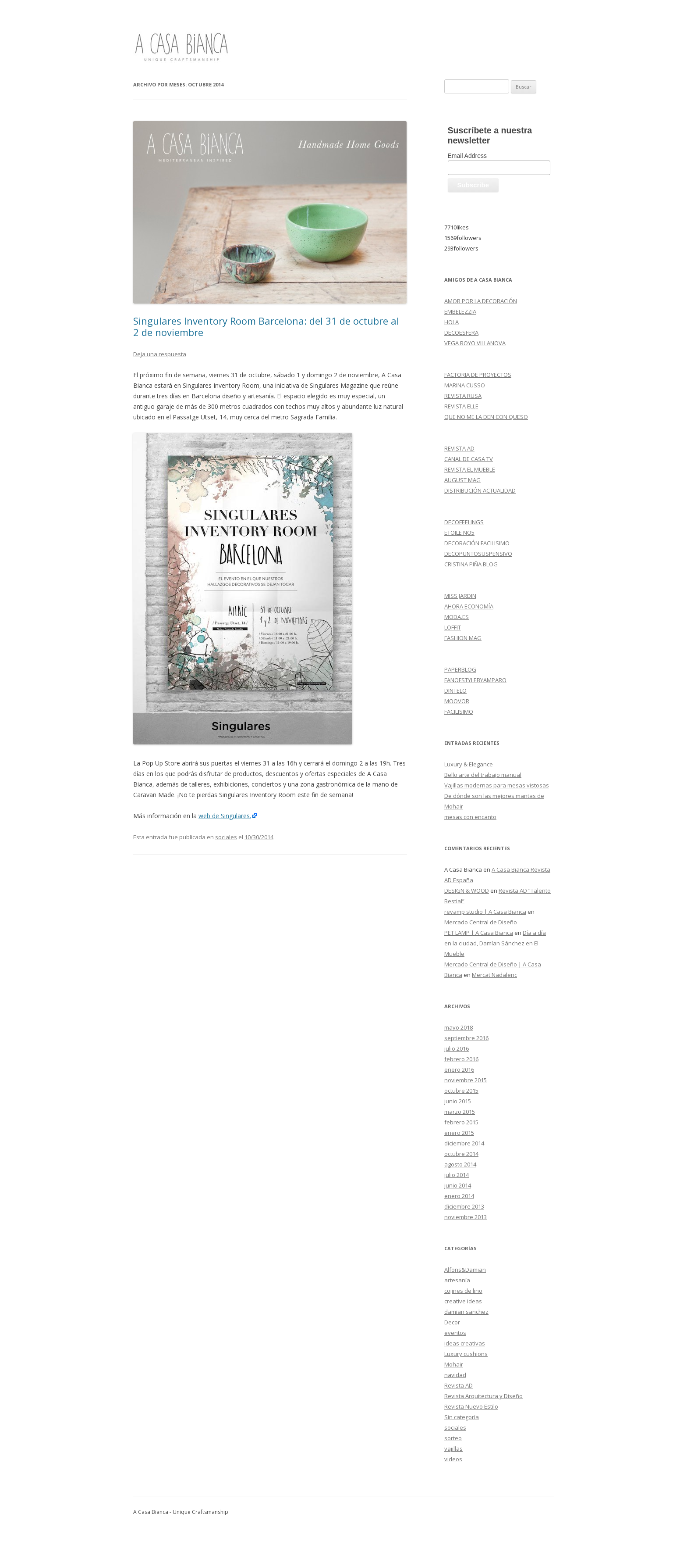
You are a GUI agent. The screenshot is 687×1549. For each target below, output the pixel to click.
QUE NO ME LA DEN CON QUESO (486, 417)
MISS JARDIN (460, 596)
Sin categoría (461, 1417)
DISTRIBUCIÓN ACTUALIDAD (480, 490)
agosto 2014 (460, 1164)
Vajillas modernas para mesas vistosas (496, 785)
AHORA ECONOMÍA (468, 606)
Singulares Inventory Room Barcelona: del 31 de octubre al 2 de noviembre (266, 326)
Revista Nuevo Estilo (471, 1406)
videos (453, 1459)
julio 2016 (456, 1048)
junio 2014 (457, 1185)
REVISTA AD (459, 448)
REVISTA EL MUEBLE (469, 469)
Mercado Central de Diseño (480, 922)
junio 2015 (457, 1101)
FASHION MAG (463, 638)
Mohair (453, 1364)
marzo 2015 (459, 1112)
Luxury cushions (466, 1354)
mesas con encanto (470, 817)
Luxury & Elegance (468, 764)
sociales (226, 837)
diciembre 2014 (464, 1143)
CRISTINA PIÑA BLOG (471, 564)
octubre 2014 (461, 1154)
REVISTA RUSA (463, 396)
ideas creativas (464, 1343)
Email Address (467, 155)
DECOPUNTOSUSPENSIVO (478, 554)
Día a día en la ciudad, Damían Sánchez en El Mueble (495, 943)
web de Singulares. (224, 816)
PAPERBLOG (460, 669)
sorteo (453, 1438)
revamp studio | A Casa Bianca (485, 912)
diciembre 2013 (464, 1206)
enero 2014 (459, 1196)
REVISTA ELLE (461, 406)
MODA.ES (456, 617)
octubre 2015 (461, 1091)
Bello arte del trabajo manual (482, 775)
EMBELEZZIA (460, 311)
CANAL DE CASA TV (468, 459)
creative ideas (463, 1301)
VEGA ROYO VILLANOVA (475, 343)
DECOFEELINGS (464, 522)
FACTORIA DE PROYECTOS (477, 375)
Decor (452, 1322)
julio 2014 (456, 1175)
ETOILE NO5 (459, 533)
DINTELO (455, 690)
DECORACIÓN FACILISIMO (477, 543)
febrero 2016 (461, 1059)
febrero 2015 (461, 1122)
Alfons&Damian (465, 1270)
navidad (455, 1375)
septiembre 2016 (466, 1038)
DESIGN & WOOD (466, 890)
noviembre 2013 (465, 1217)
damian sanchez (466, 1312)
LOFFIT (452, 627)
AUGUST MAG (462, 480)
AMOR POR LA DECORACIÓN (480, 301)
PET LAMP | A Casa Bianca (478, 933)
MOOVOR (456, 701)
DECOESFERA (461, 332)
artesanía (457, 1280)
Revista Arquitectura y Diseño (483, 1396)
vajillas (453, 1448)
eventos (455, 1333)
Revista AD (458, 1385)
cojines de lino (463, 1291)
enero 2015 (459, 1133)
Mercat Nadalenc (494, 975)
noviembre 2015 (465, 1080)
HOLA (451, 322)
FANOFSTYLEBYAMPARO (475, 680)
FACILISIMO (458, 711)
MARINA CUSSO (464, 385)
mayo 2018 (458, 1027)
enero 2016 (459, 1069)
